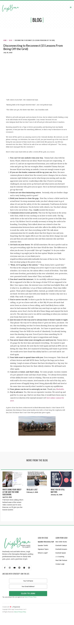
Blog (10, 40)
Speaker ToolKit (43, 545)
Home (5, 40)
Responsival (16, 607)
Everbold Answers (61, 549)
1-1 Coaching (60, 556)
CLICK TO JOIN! (28, 593)
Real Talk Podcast (61, 560)
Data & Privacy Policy (30, 597)
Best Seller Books (61, 542)
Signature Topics (43, 549)
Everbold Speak (61, 553)
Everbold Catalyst (61, 545)
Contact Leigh (60, 564)
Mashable (60, 389)
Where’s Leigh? (43, 553)
